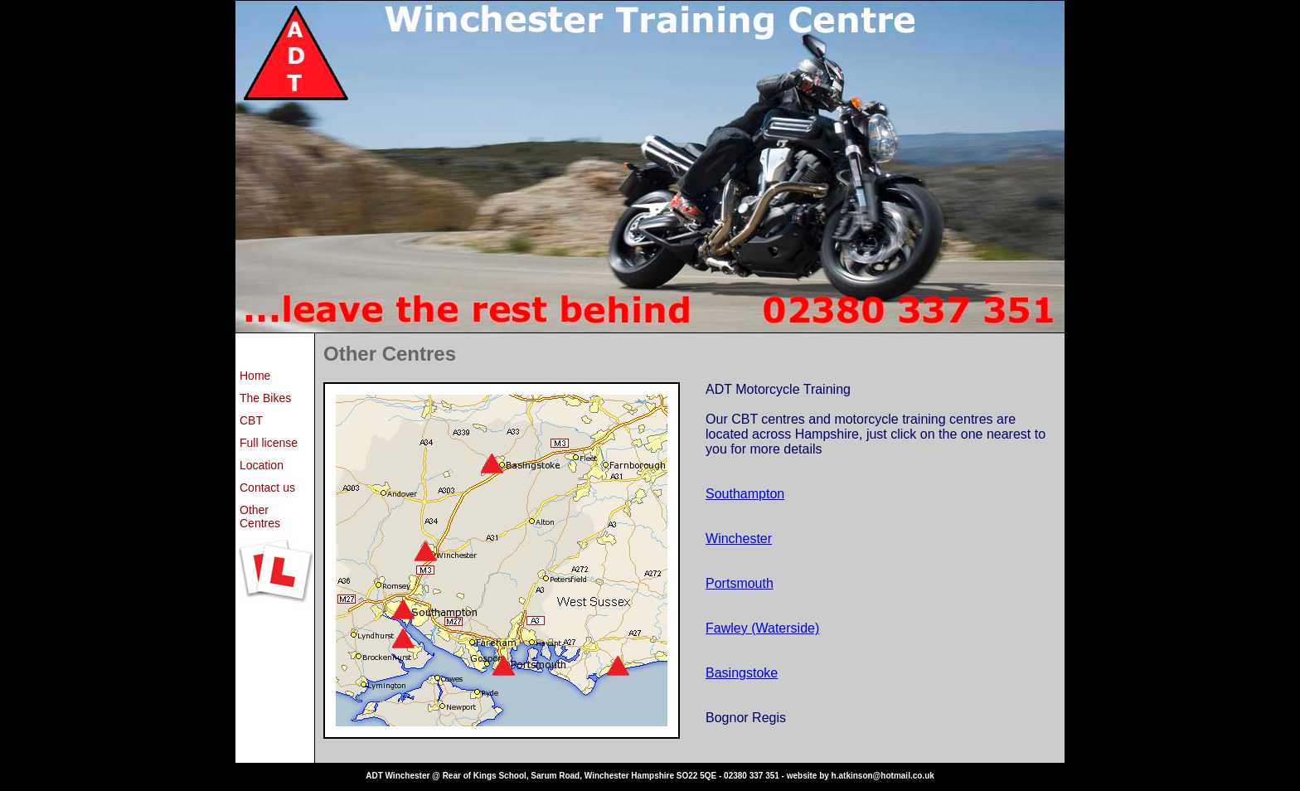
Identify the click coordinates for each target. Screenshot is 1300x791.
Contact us (267, 487)
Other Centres (260, 516)
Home (255, 375)
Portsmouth (740, 583)
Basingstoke (742, 673)
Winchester (739, 538)
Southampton (745, 494)
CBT (251, 420)
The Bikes (265, 398)
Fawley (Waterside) (762, 628)
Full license (269, 442)
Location (262, 465)
